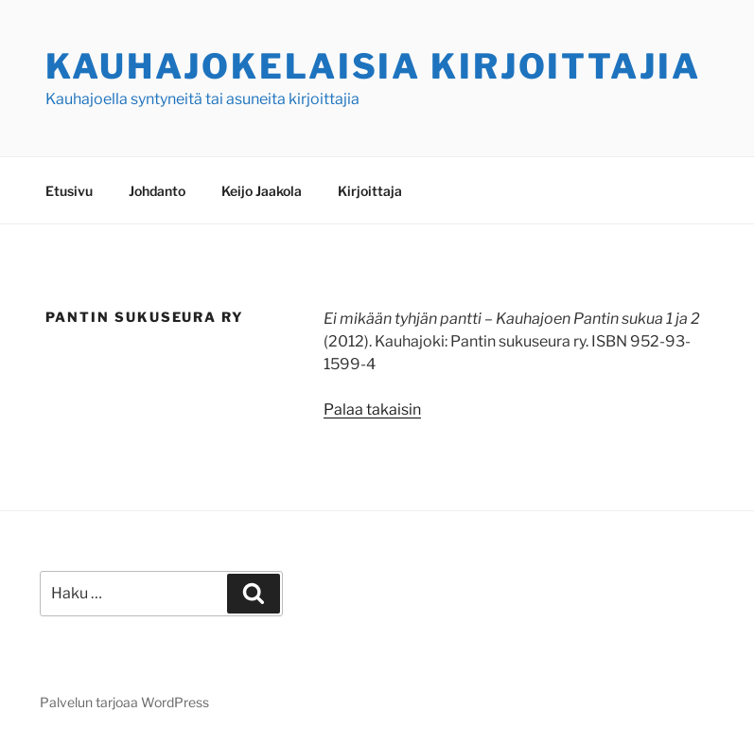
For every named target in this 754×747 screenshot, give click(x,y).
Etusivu (69, 191)
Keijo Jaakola (261, 191)
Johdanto (157, 191)
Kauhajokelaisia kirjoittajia (373, 66)
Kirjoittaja (370, 191)
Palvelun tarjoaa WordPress (124, 702)
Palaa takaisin (372, 409)
